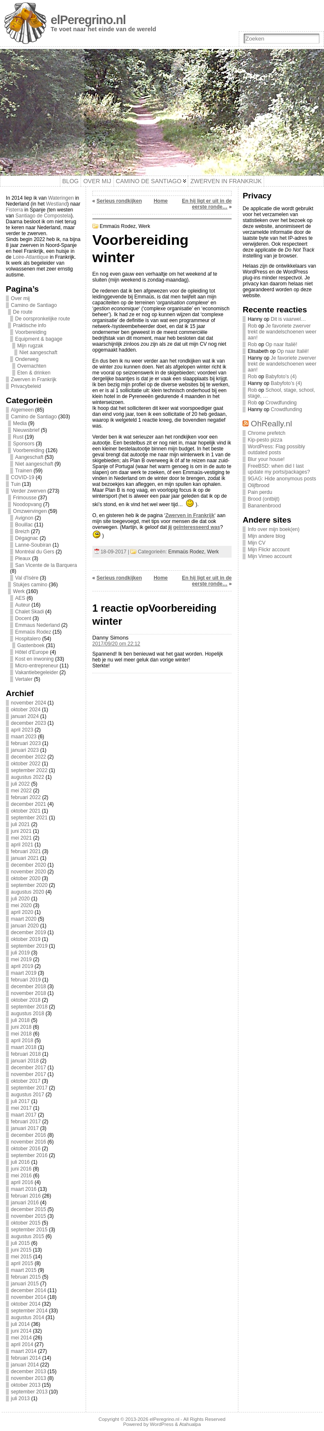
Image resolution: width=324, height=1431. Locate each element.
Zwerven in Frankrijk (34, 379)
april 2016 (22, 1182)
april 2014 (22, 1344)
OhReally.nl (271, 423)
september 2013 (29, 1392)
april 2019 (22, 966)
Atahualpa (190, 1424)
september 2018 (29, 1007)
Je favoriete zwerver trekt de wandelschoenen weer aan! (282, 332)
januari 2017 (25, 1128)
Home (160, 201)
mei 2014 (21, 1338)
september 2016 (29, 1155)
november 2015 (28, 1216)
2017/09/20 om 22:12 (116, 644)
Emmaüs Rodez (33, 632)
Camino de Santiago (34, 305)
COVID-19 (22, 477)
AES (20, 598)
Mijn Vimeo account (270, 556)
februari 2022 (26, 797)
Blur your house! (266, 459)
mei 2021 (21, 838)
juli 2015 (20, 1243)
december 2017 (28, 1068)
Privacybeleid (26, 386)
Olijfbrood (258, 485)
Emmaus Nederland (37, 625)
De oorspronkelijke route (42, 319)
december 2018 (28, 986)
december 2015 (28, 1209)
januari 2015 (25, 1284)
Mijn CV (256, 543)
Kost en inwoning (34, 659)
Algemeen (22, 410)
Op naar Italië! (281, 344)
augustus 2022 (27, 777)
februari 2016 (26, 1196)
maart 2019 (24, 973)
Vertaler (23, 679)
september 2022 (29, 770)
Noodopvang (27, 504)
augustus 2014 (27, 1317)
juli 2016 (20, 1162)
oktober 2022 (25, 764)
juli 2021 (20, 824)
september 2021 (29, 818)
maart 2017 (24, 1115)
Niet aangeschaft (38, 352)
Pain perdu (260, 492)
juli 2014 (20, 1324)
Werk (19, 591)
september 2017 (29, 1088)
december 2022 (28, 757)
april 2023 (22, 730)
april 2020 (22, 912)
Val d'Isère (26, 578)
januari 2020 (25, 926)
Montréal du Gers (34, 552)
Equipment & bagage (38, 339)
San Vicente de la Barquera (46, 565)
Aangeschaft (29, 457)
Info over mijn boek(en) (274, 529)
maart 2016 (24, 1189)
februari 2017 (26, 1122)
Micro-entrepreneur (36, 666)
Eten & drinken (34, 373)
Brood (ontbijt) (263, 499)
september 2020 (29, 885)
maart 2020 (24, 919)
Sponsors (24, 444)
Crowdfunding (281, 403)
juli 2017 (20, 1101)
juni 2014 (21, 1331)
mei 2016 (21, 1176)
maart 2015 (24, 1270)
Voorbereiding (30, 332)
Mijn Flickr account (268, 550)
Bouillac (24, 525)
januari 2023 (25, 750)
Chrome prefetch (266, 433)
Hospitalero (28, 639)
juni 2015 (21, 1250)
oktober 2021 (25, 811)
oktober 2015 (25, 1223)
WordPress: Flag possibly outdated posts (276, 449)
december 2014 (28, 1290)
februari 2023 (26, 743)
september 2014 (29, 1311)
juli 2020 (20, 899)
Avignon (24, 518)
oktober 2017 (25, 1081)
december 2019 (28, 932)
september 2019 (29, 946)
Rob (252, 326)
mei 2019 (21, 959)
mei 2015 (21, 1257)
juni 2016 (21, 1169)
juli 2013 (20, 1398)
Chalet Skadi (29, 612)
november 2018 (28, 993)
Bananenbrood (264, 506)
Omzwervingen (30, 511)
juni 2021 (21, 831)
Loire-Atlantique (31, 257)
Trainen (23, 471)
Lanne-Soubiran (33, 545)
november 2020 (28, 872)
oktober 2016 (25, 1149)
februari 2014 (26, 1358)
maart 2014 (24, 1351)
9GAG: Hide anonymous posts (282, 479)
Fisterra (14, 210)
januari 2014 (25, 1365)
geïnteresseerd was (196, 527)
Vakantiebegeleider (36, 672)
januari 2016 (25, 1203)
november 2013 (28, 1378)
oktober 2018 (25, 1000)
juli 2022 (20, 784)
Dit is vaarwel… (288, 319)
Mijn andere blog (266, 536)
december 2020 (28, 865)
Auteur (22, 605)
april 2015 (22, 1263)
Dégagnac (26, 538)
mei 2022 (21, 791)
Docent (23, 618)
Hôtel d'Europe (32, 652)
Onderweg (26, 359)
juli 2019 (20, 953)
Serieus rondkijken (119, 201)
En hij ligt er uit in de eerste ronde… (207, 204)
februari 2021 (26, 851)
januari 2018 (25, 1061)
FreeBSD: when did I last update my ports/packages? (279, 469)
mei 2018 (21, 1034)
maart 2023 (24, 737)
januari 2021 (25, 858)
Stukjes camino (30, 585)
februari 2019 (26, 980)
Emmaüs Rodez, (119, 226)
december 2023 (28, 723)
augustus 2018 (27, 1013)
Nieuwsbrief (26, 430)
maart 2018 (24, 1047)
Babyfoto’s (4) (281, 376)
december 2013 (28, 1371)
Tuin (16, 484)
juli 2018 (20, 1020)
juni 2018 (21, 1027)
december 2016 (28, 1135)
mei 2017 (21, 1108)
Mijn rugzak (30, 346)
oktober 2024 (25, 710)
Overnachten (31, 366)
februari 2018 (26, 1054)
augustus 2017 (27, 1095)
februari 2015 (26, 1277)
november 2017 (28, 1074)
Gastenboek (31, 645)
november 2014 (28, 1297)
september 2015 (29, 1230)
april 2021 (22, 845)
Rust (18, 437)
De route (22, 312)
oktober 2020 (25, 878)
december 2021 (28, 804)
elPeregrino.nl (88, 20)
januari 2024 (25, 716)
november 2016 (28, 1142)
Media (20, 423)
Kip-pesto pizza (265, 440)
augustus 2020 (27, 892)
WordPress (161, 1424)
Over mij (20, 298)
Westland (56, 204)
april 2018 (22, 1040)
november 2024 (28, 703)
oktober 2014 (25, 1304)
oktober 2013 (25, 1385)
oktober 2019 (25, 939)
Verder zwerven (28, 491)
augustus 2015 (27, 1236)
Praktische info (29, 325)
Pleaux (23, 558)
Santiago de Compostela (43, 216)
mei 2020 (21, 905)
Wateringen (61, 198)
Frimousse (25, 498)
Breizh (22, 531)
